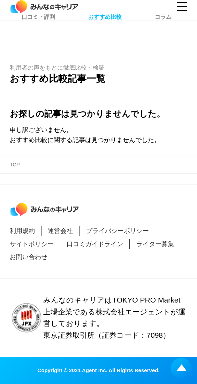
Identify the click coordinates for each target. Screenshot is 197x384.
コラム (163, 35)
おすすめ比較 (105, 35)
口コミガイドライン (95, 244)
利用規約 (22, 230)
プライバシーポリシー (117, 230)
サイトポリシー (32, 244)
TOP (15, 164)
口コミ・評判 (38, 35)
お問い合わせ (28, 256)
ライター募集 (155, 244)
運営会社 (60, 230)
